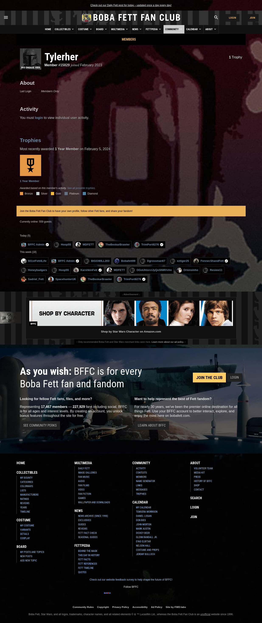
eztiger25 (179, 261)
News (137, 29)
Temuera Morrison (146, 511)
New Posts (26, 556)
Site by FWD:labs (176, 607)
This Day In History (88, 555)
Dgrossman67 (152, 261)
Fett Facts (84, 559)
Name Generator (145, 481)
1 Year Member (30, 169)
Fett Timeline (86, 568)
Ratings (24, 499)
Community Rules (83, 607)
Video (81, 489)
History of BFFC (203, 481)
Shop (197, 485)
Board (102, 29)
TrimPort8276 (148, 244)
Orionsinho (187, 270)
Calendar (194, 29)
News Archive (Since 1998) (93, 515)
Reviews (24, 503)
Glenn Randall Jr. (146, 537)
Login (232, 17)
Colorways (26, 486)
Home (48, 29)
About (211, 29)
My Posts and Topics (32, 552)
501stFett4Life (33, 261)
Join (252, 17)
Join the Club (209, 377)
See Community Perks (40, 425)
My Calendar (143, 507)
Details (24, 534)
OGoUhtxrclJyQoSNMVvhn (151, 270)
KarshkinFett (87, 270)
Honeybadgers (34, 270)
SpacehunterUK (62, 279)
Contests (141, 472)
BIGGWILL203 (96, 261)
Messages (141, 489)
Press (197, 476)
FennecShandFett (210, 261)
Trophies (30, 140)
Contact (199, 489)
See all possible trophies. (81, 188)
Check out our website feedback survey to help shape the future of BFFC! (131, 579)
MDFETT (85, 244)
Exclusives (84, 520)
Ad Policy (156, 607)
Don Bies (141, 520)
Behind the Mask (87, 551)
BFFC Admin (35, 244)
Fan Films (83, 485)
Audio (81, 481)
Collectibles (64, 29)
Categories (26, 482)
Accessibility (139, 607)
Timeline (25, 511)
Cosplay (25, 538)
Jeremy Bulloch (145, 554)
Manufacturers (29, 494)
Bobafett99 (124, 261)
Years (23, 507)
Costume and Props (147, 549)
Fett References (87, 563)
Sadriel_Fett (32, 279)
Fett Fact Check (87, 532)
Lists (23, 490)
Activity (141, 468)
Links (139, 485)
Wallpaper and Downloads (94, 502)
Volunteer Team (203, 468)
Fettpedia (154, 29)
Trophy (235, 57)
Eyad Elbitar (143, 541)
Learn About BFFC (152, 425)
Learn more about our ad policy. (168, 342)
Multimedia (120, 29)
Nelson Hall (143, 545)
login (39, 118)
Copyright (103, 607)
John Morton (143, 524)
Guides (82, 524)
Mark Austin (143, 528)
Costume (85, 29)
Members (129, 39)
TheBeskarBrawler (114, 244)
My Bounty (26, 477)
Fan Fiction (84, 493)
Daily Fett (84, 468)
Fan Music (84, 476)
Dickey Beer (143, 532)
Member (51, 65)
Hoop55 (62, 244)
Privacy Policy (120, 607)
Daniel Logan (143, 515)
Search (196, 498)
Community (174, 29)
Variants (25, 529)
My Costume (27, 525)
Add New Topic (28, 560)
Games (81, 498)
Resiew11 (212, 270)
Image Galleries (87, 472)
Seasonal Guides (87, 537)
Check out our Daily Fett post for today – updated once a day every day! (130, 5)
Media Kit (199, 472)
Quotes (82, 572)
